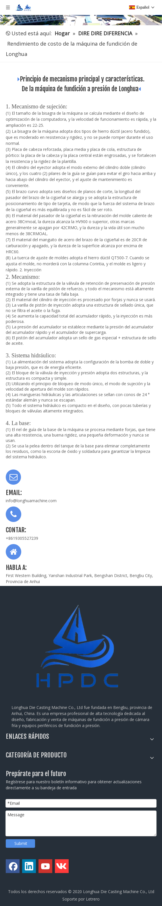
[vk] (62, 866)
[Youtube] (45, 866)
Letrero (93, 899)
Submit (20, 843)
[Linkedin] (29, 866)
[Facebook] (13, 866)
